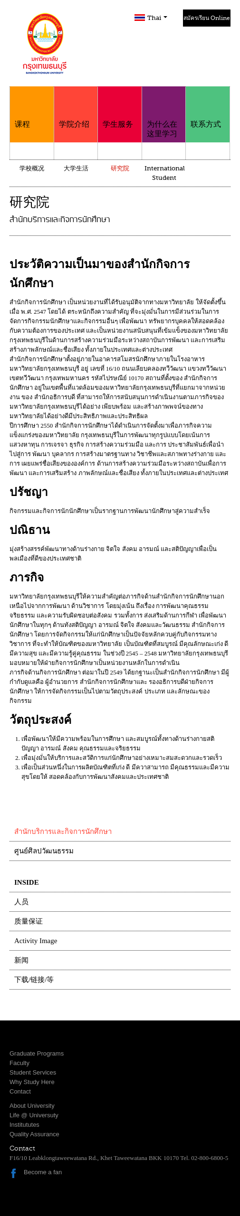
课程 (32, 107)
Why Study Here (32, 1081)
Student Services (33, 1072)
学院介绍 (76, 107)
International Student (164, 173)
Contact (20, 1091)
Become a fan (43, 1172)
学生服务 (120, 107)
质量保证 (28, 921)
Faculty (19, 1062)
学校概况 (31, 168)
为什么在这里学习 (164, 112)
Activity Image (35, 941)
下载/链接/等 (34, 979)
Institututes (24, 1124)
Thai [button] (157, 17)
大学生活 (76, 168)
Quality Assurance (34, 1134)
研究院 (120, 168)
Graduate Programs (37, 1053)
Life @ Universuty (34, 1115)
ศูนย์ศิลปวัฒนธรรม (44, 851)
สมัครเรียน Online (206, 18)
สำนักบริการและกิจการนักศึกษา (63, 831)
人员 (21, 902)
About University (32, 1105)
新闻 (21, 960)
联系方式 (208, 107)
